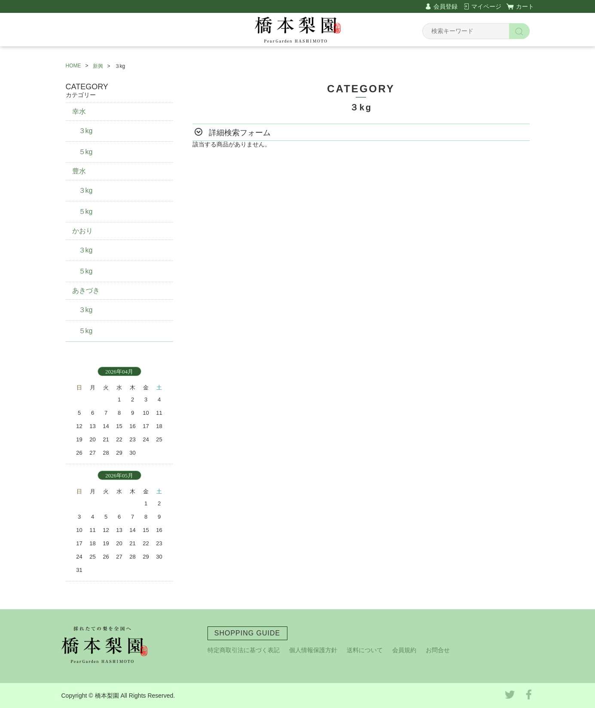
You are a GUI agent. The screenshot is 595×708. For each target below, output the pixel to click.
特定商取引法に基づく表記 (243, 650)
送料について (365, 650)
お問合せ (438, 650)
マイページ (486, 6)
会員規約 (404, 650)
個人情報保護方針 (313, 650)
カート (525, 6)
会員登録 (445, 6)
